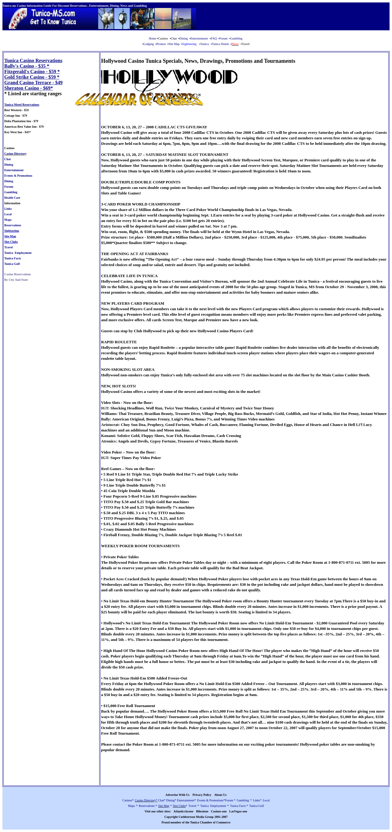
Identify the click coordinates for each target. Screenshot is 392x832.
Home (152, 38)
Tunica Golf (12, 263)
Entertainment (199, 38)
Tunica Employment (18, 252)
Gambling (236, 38)
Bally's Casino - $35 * (26, 66)
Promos (161, 44)
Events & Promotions (18, 175)
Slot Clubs (11, 241)
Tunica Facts (12, 258)
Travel (8, 247)
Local (8, 214)
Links (8, 208)
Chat (7, 159)
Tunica (204, 44)
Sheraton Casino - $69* (28, 88)
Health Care (12, 197)
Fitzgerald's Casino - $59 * (32, 71)
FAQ (214, 38)
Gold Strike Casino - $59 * (31, 77)
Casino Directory (15, 153)
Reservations (12, 225)
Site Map (174, 44)
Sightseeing (11, 230)
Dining (183, 38)
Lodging (149, 44)
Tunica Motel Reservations (21, 104)
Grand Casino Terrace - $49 (33, 82)
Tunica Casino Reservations (33, 60)
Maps (8, 219)
